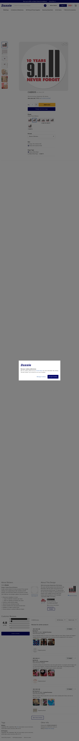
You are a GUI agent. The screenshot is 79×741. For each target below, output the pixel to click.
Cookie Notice (39, 370)
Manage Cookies (41, 376)
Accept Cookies (53, 376)
